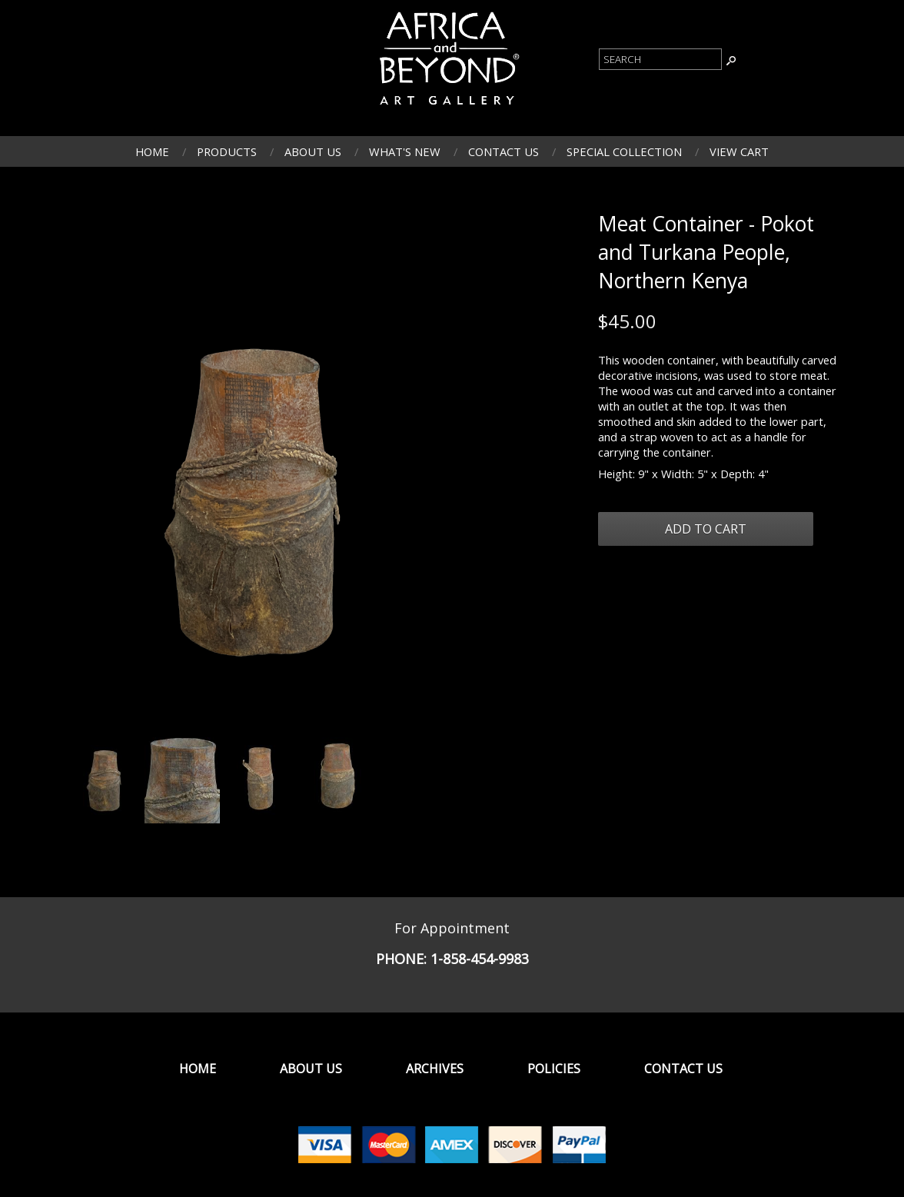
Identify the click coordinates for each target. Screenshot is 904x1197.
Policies (553, 1068)
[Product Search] (660, 59)
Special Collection (624, 151)
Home (152, 151)
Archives (435, 1068)
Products (227, 151)
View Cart (739, 151)
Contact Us (503, 151)
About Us (312, 151)
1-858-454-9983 (479, 958)
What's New (404, 151)
